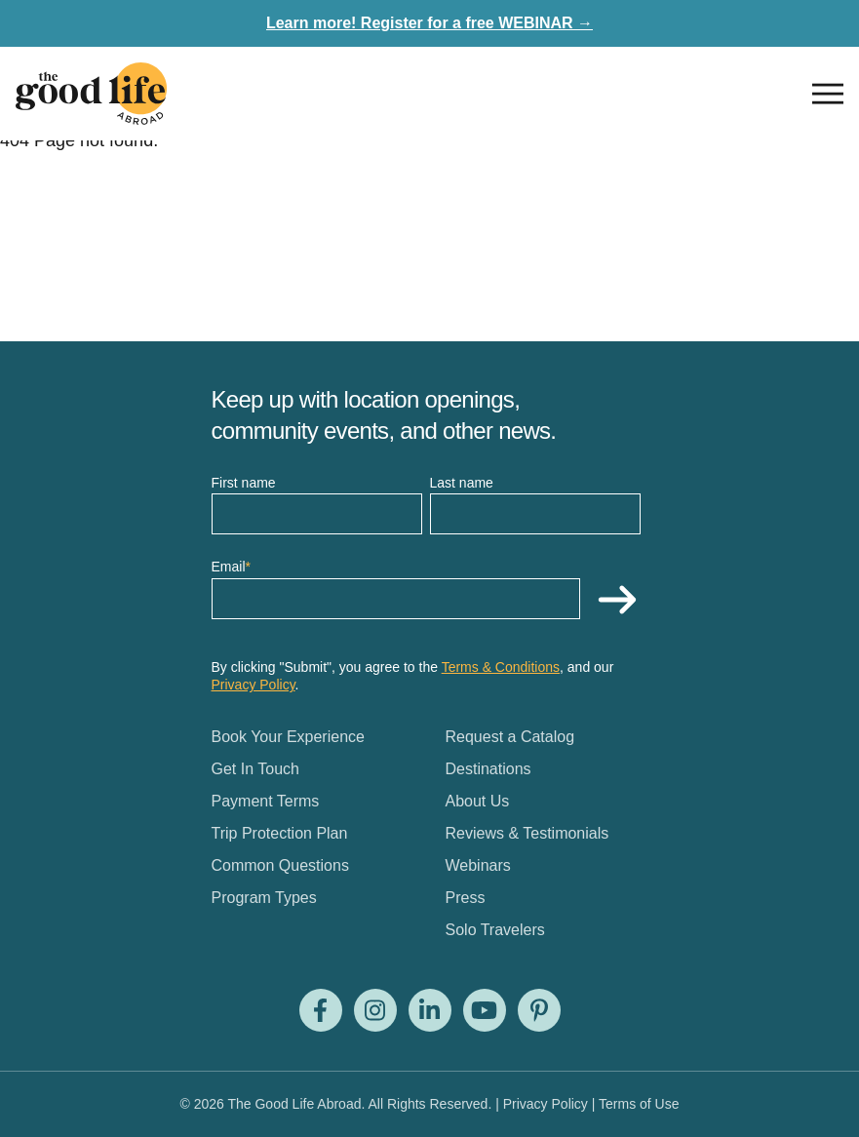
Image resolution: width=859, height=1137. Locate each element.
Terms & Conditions (501, 667)
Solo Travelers (495, 929)
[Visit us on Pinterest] (539, 1010)
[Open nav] (827, 93)
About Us (478, 801)
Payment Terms (266, 801)
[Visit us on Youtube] (484, 1010)
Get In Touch (255, 769)
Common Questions (280, 865)
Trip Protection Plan (280, 833)
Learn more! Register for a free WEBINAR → (429, 23)
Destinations (488, 769)
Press (466, 897)
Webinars (478, 865)
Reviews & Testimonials (527, 833)
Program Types (264, 897)
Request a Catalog (510, 736)
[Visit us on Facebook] (320, 1010)
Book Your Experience (288, 736)
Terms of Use (639, 1104)
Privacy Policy (253, 684)
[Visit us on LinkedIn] (430, 1010)
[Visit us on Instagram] (375, 1010)
